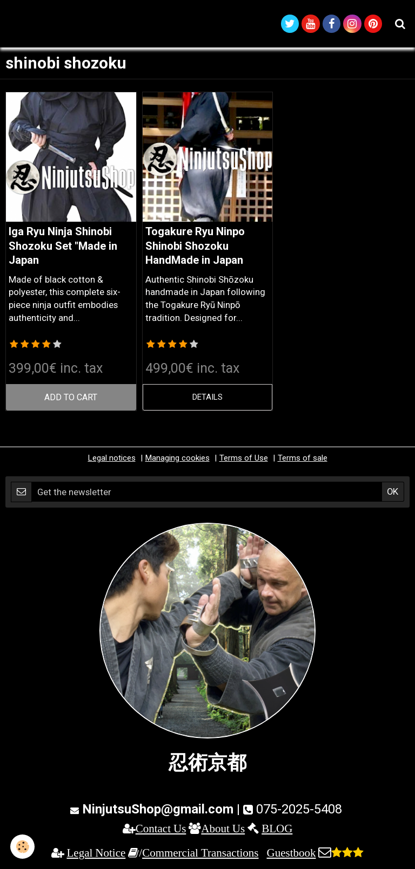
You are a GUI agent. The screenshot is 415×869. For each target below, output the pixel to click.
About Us (223, 830)
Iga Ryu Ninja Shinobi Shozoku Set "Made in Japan (63, 248)
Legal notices (112, 459)
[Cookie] (23, 846)
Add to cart (71, 398)
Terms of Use (243, 459)
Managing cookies (177, 459)
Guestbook (291, 854)
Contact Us (161, 830)
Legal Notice (96, 854)
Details (207, 398)
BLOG (277, 830)
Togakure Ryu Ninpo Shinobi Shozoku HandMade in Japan (195, 248)
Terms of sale (302, 459)
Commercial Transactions (200, 854)
